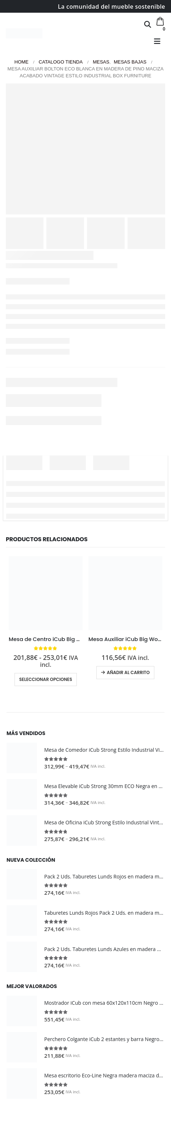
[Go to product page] (46, 593)
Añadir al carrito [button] (128, 672)
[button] (147, 24)
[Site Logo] (24, 33)
